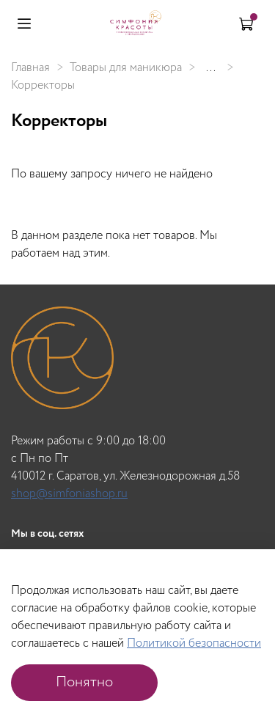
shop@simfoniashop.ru (69, 493)
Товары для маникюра (126, 67)
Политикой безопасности (194, 643)
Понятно (84, 682)
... (211, 68)
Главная (30, 67)
